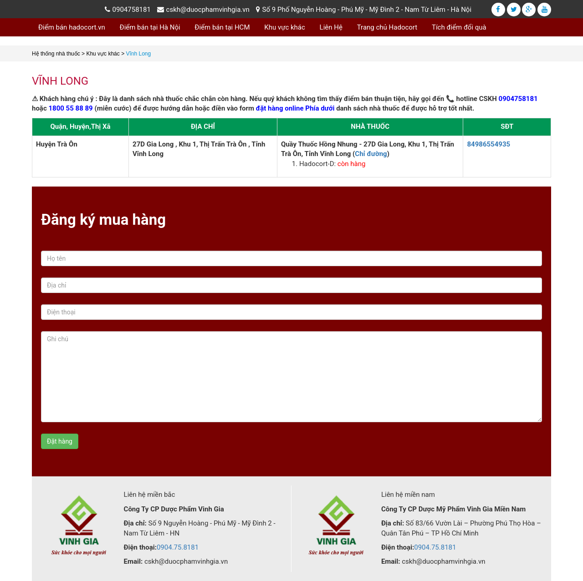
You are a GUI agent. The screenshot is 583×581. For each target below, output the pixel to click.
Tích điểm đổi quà (459, 27)
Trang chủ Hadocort (387, 27)
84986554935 (488, 144)
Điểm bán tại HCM (222, 27)
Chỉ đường (371, 154)
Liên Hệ (331, 27)
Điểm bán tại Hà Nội (150, 27)
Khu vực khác (284, 27)
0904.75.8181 (178, 547)
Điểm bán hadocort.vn (71, 27)
